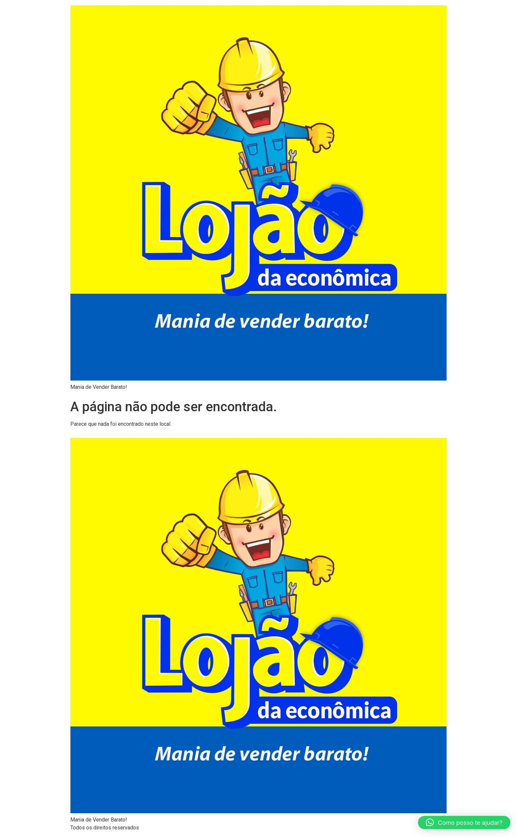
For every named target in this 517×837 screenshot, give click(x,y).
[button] (464, 822)
